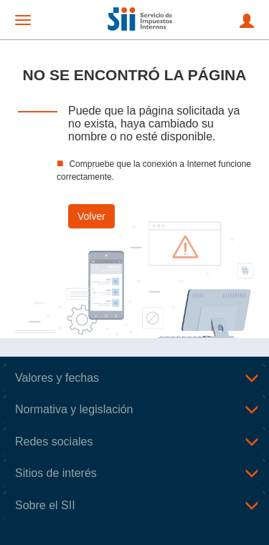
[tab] (134, 378)
